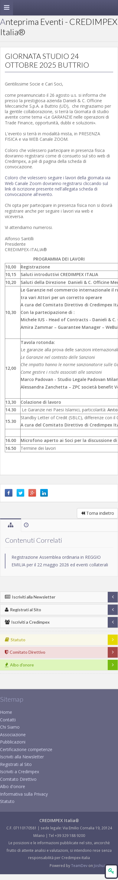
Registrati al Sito (23, 609)
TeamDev (79, 865)
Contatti (8, 720)
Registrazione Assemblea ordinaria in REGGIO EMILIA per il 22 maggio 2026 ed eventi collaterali (59, 561)
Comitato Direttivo (18, 779)
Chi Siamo (10, 727)
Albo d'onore (12, 786)
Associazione (13, 734)
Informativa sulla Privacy (24, 794)
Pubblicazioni (12, 742)
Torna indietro (97, 513)
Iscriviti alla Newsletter (30, 596)
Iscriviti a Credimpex (27, 622)
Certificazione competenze (26, 749)
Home (6, 712)
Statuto (7, 801)
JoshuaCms (103, 865)
